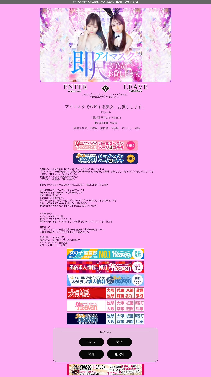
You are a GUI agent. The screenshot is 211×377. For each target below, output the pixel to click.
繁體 (91, 354)
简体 (119, 342)
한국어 (119, 354)
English (92, 342)
